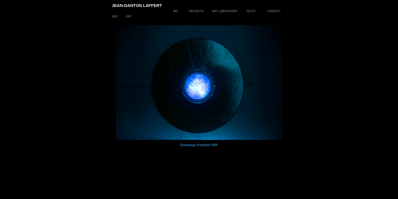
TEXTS (250, 11)
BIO (175, 11)
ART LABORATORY (224, 11)
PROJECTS (196, 11)
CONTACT (274, 11)
